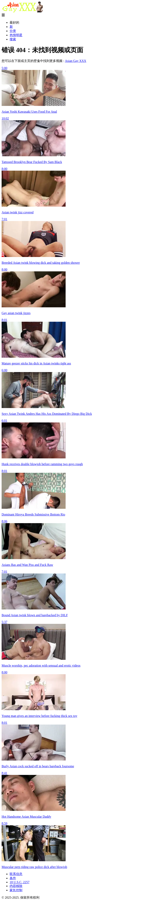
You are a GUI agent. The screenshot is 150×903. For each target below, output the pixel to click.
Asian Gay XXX (75, 61)
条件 (13, 878)
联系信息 (16, 874)
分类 (13, 31)
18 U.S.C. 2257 (19, 882)
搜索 (13, 39)
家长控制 (16, 890)
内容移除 (16, 886)
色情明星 (16, 35)
